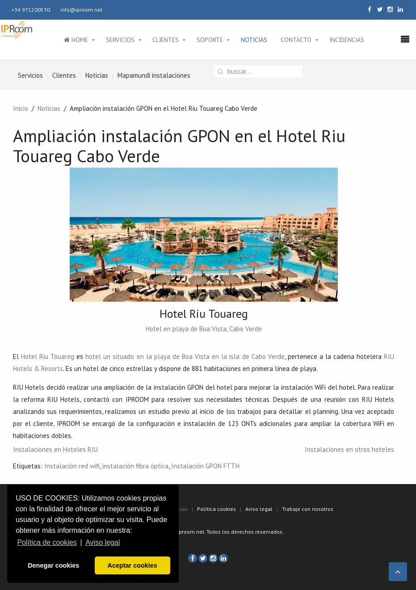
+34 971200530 (30, 9)
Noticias (254, 40)
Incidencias (346, 40)
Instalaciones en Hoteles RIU (55, 449)
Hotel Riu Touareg (47, 356)
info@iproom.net (81, 9)
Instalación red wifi (72, 466)
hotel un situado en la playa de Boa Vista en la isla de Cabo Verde (185, 356)
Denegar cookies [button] (53, 565)
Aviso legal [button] (102, 542)
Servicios (120, 40)
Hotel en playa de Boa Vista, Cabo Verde (204, 328)
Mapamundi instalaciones (154, 75)
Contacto (296, 40)
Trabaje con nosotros (307, 509)
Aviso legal (259, 509)
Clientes (165, 40)
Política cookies (216, 509)
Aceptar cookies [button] (132, 565)
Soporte (210, 40)
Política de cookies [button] (46, 542)
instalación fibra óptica (135, 466)
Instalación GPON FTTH (205, 466)
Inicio (20, 108)
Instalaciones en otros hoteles (349, 449)
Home (76, 40)
